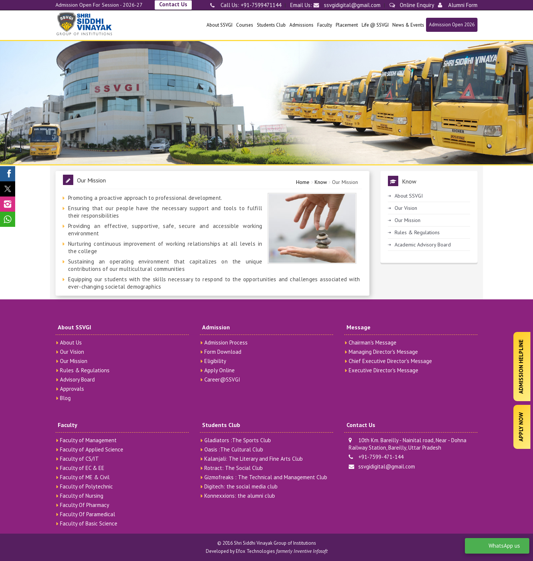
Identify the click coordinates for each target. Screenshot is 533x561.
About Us (71, 342)
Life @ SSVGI (375, 25)
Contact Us (173, 4)
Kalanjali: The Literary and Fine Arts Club (253, 458)
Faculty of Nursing (81, 495)
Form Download (222, 351)
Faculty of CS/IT (79, 458)
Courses (244, 25)
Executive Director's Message (383, 370)
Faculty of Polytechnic (86, 486)
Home (302, 182)
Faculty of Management (88, 440)
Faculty (324, 25)
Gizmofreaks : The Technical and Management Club (265, 477)
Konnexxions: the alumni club (239, 495)
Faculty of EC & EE (82, 467)
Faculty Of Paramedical (87, 514)
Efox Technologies (255, 551)
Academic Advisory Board (423, 244)
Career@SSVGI (222, 379)
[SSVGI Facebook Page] (7, 173)
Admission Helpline (520, 366)
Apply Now (520, 426)
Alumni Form (457, 5)
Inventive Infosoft (311, 551)
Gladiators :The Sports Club (237, 440)
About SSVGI (219, 25)
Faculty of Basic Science (88, 523)
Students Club (271, 25)
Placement (347, 25)
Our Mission (345, 182)
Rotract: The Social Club (233, 467)
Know (321, 182)
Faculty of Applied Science (91, 449)
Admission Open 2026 (452, 24)
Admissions (301, 25)
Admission (216, 327)
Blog (65, 398)
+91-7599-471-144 (376, 456)
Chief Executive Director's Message (390, 361)
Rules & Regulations (417, 232)
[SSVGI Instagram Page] (7, 204)
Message (358, 327)
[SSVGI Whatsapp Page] (7, 219)
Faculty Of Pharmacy (84, 504)
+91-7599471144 (260, 5)
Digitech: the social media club (241, 486)
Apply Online (219, 370)
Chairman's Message (372, 342)
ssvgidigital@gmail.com (347, 5)
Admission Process (226, 342)
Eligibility (215, 361)
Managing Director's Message (383, 351)
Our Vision (406, 208)
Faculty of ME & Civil (85, 477)
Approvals (72, 388)
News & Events (408, 25)
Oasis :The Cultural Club (233, 449)
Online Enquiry (411, 5)
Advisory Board (77, 379)
